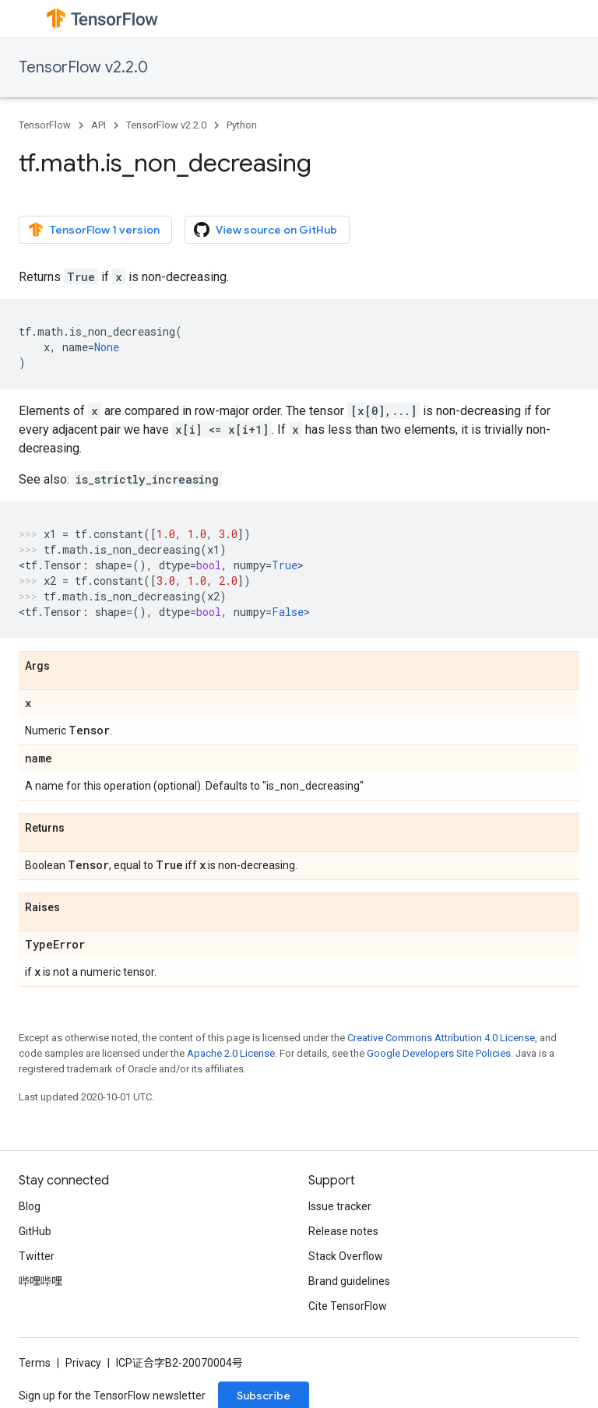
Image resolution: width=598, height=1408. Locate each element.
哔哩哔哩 (40, 1281)
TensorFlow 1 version (94, 230)
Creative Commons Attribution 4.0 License (441, 1038)
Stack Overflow (345, 1256)
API (98, 125)
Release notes (343, 1231)
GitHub (35, 1231)
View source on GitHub (265, 230)
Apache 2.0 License (231, 1053)
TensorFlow (45, 125)
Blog (29, 1206)
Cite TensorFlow (347, 1306)
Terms (35, 1363)
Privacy (83, 1363)
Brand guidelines (349, 1281)
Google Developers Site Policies (439, 1053)
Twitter (37, 1256)
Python (242, 125)
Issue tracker (339, 1206)
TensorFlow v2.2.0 (83, 67)
